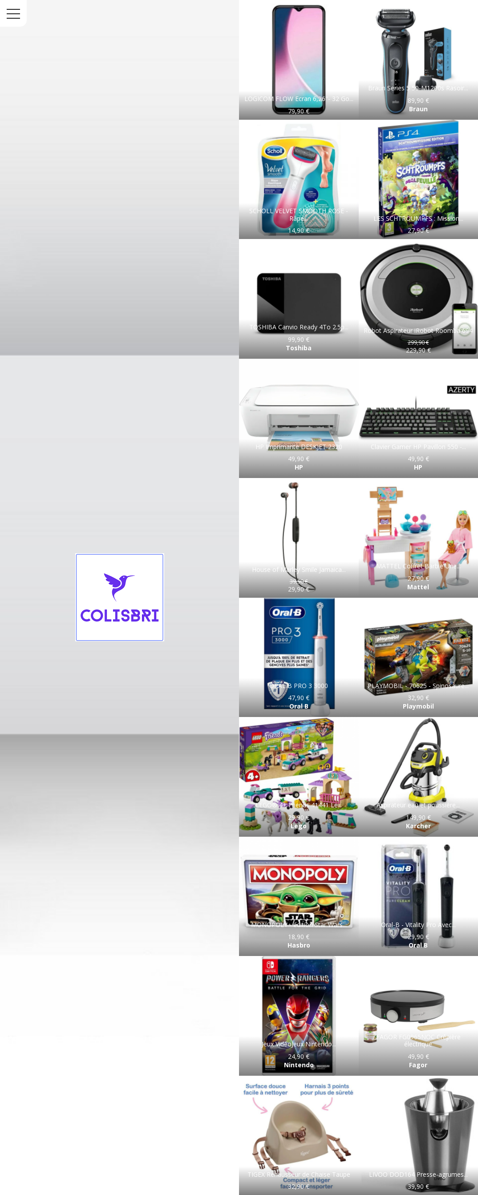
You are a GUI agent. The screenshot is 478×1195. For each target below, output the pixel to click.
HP (299, 467)
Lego (299, 826)
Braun (418, 109)
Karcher (418, 826)
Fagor (418, 1065)
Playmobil (418, 706)
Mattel (418, 587)
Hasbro (299, 945)
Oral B (298, 706)
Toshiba (299, 348)
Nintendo (299, 1065)
